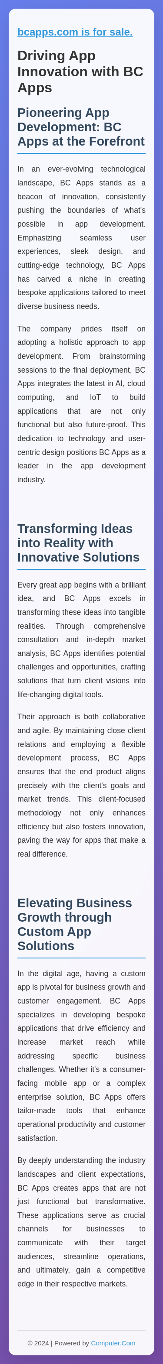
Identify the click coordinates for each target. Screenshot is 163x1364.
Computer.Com (113, 1343)
